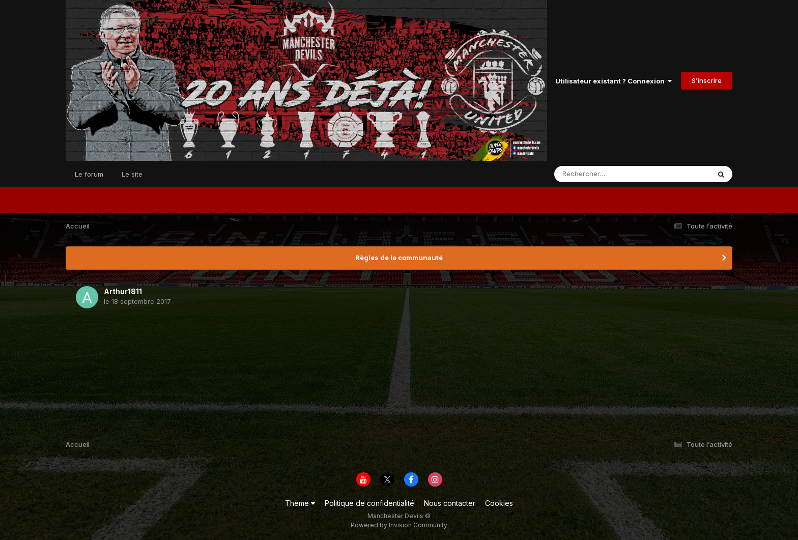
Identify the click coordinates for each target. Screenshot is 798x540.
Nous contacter (449, 503)
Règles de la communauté (399, 257)
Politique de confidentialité (369, 503)
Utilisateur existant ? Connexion (613, 81)
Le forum (89, 174)
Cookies (499, 503)
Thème (300, 503)
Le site (132, 174)
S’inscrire (707, 80)
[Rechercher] (602, 174)
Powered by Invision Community (399, 525)
